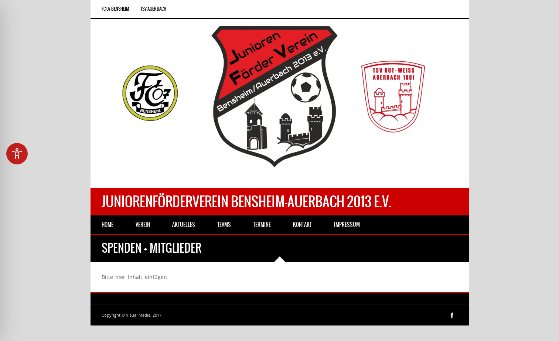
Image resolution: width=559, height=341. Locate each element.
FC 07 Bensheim (115, 9)
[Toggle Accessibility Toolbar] (17, 153)
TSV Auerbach (153, 9)
